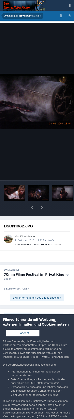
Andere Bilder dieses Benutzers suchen (38, 234)
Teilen (18, 305)
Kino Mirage (27, 226)
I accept (22, 333)
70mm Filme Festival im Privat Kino (34, 264)
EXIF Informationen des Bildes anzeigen (37, 287)
